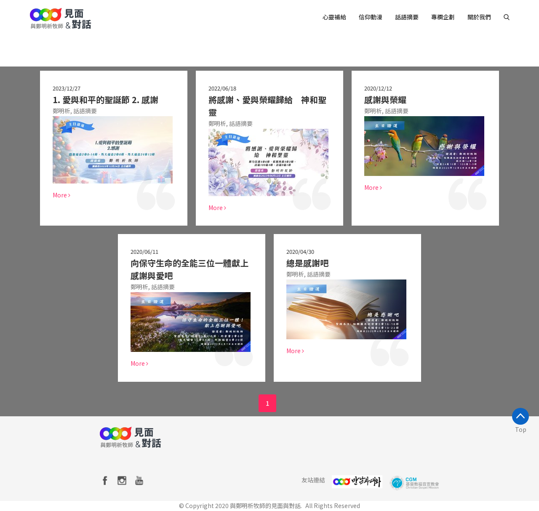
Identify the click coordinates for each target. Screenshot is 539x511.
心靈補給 (334, 17)
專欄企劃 (443, 17)
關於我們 (479, 17)
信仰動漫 (370, 17)
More (61, 195)
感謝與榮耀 (385, 99)
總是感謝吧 (307, 263)
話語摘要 (407, 17)
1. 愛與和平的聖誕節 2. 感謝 (105, 99)
